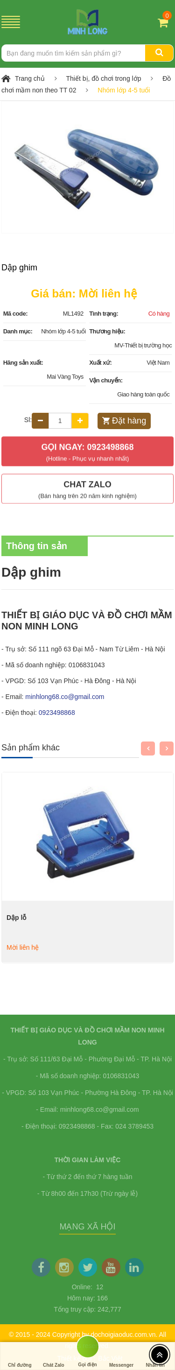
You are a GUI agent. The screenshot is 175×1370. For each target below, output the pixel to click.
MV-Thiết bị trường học (143, 345)
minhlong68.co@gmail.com (64, 696)
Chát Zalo (53, 1356)
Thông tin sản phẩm (36, 550)
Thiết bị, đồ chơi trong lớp (103, 78)
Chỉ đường (19, 1356)
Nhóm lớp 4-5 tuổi (124, 90)
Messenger (121, 1356)
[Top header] (159, 1354)
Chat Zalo (87, 486)
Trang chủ (30, 78)
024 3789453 (134, 1126)
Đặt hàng (129, 420)
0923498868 (57, 712)
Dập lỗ (16, 917)
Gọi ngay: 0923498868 (87, 448)
